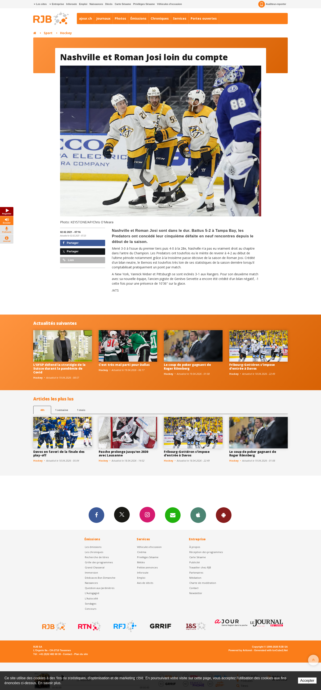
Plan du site (81, 654)
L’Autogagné (92, 593)
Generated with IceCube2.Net (271, 650)
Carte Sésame (123, 4)
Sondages (90, 603)
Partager (71, 243)
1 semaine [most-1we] (61, 410)
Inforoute (71, 4)
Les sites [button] (40, 4)
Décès (109, 4)
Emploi (83, 4)
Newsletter (195, 593)
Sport (48, 33)
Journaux (103, 18)
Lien (68, 260)
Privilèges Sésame (144, 4)
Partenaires (196, 572)
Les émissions (93, 546)
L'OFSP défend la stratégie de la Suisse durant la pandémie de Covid (59, 368)
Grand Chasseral (94, 567)
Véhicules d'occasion (169, 4)
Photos (120, 18)
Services (179, 18)
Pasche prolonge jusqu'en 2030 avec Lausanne (123, 454)
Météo (141, 562)
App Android (223, 514)
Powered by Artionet (240, 650)
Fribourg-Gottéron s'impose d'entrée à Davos (252, 367)
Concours (90, 608)
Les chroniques (94, 552)
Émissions (138, 18)
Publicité (194, 562)
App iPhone (198, 514)
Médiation (195, 577)
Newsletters (173, 514)
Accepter (307, 680)
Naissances (96, 4)
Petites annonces (147, 567)
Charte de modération (202, 582)
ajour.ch (85, 18)
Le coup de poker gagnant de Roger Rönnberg (187, 367)
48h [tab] (42, 410)
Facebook (96, 514)
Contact (193, 587)
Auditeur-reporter (272, 4)
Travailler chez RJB (200, 567)
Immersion (91, 572)
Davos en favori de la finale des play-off (59, 454)
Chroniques (160, 18)
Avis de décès (145, 582)
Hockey (66, 33)
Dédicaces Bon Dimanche (100, 577)
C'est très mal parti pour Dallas (124, 365)
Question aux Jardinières (99, 587)
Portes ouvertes (204, 18)
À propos (194, 546)
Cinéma (141, 552)
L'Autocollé (91, 598)
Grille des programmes (99, 562)
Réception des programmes (206, 552)
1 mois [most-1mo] (81, 410)
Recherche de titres (97, 557)
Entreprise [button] (56, 4)
